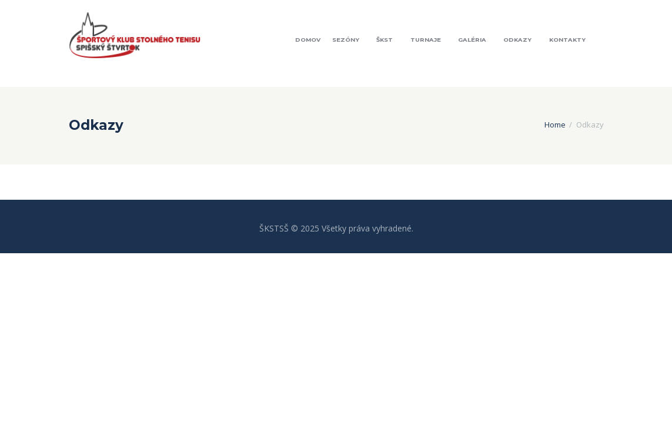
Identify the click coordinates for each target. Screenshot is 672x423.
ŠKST (384, 39)
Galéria (472, 39)
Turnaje (425, 39)
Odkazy (517, 39)
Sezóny (345, 39)
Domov (307, 39)
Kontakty (567, 39)
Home (555, 124)
